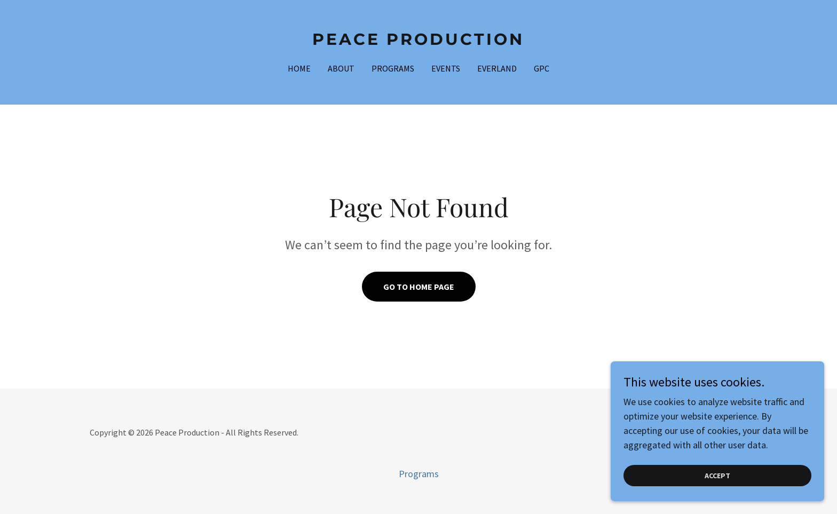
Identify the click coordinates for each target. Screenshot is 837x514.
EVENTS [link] (445, 68)
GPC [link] (541, 68)
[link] (418, 41)
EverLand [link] (497, 68)
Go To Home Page (418, 286)
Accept (717, 490)
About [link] (341, 68)
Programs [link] (393, 68)
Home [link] (299, 68)
